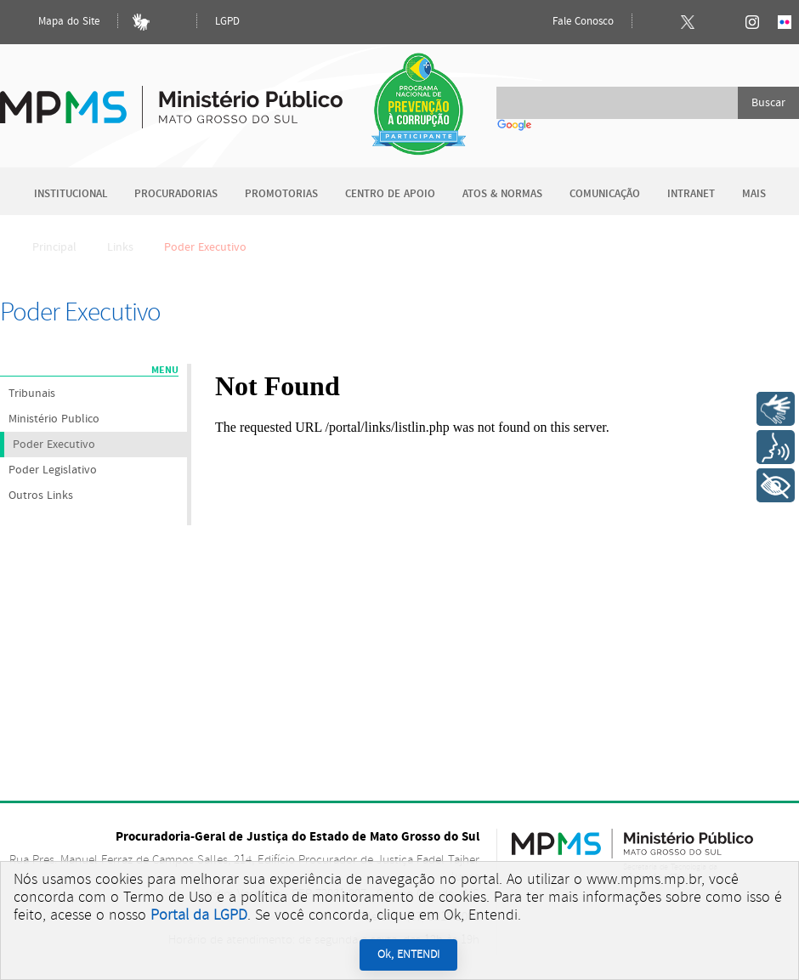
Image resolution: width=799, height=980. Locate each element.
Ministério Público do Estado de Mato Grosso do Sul (171, 97)
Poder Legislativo (52, 470)
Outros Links (40, 495)
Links (120, 247)
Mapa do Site (54, 22)
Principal (43, 247)
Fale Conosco (569, 22)
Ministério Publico (53, 419)
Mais (754, 194)
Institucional (70, 194)
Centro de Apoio (390, 194)
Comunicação (605, 194)
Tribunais (31, 393)
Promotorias (281, 194)
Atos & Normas (502, 194)
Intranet (691, 194)
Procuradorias (176, 194)
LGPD (227, 21)
